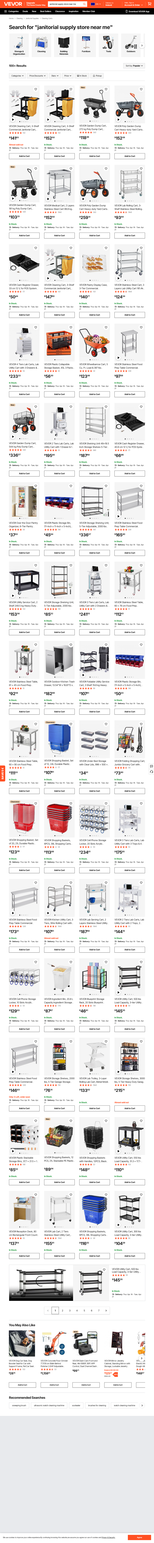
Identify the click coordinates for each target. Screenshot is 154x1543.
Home (11, 18)
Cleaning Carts (47, 18)
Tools (108, 51)
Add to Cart (24, 156)
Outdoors (131, 51)
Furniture (86, 51)
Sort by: (129, 65)
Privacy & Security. (108, 1537)
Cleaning (19, 18)
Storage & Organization (19, 52)
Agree (139, 1537)
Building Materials (64, 52)
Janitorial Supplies (32, 18)
